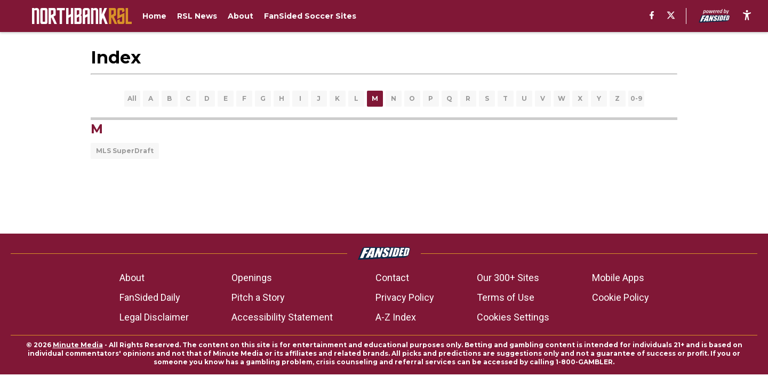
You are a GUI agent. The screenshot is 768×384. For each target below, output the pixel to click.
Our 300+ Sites (508, 277)
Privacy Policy (404, 297)
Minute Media (78, 345)
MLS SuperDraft (125, 151)
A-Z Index (395, 317)
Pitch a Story (258, 297)
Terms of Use (505, 297)
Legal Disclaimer (154, 317)
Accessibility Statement (282, 317)
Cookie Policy (620, 297)
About (132, 277)
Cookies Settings (513, 317)
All (132, 98)
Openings (251, 277)
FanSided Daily (149, 297)
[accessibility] (747, 16)
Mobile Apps (618, 277)
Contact (392, 277)
